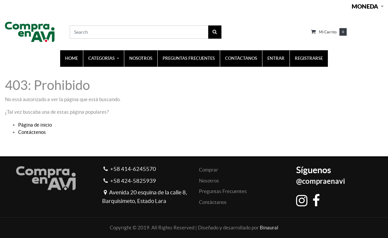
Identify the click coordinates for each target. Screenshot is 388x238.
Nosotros (209, 180)
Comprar (208, 170)
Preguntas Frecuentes (223, 191)
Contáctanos (213, 202)
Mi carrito (328, 32)
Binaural (269, 227)
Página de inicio (35, 125)
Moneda (365, 6)
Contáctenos (32, 132)
